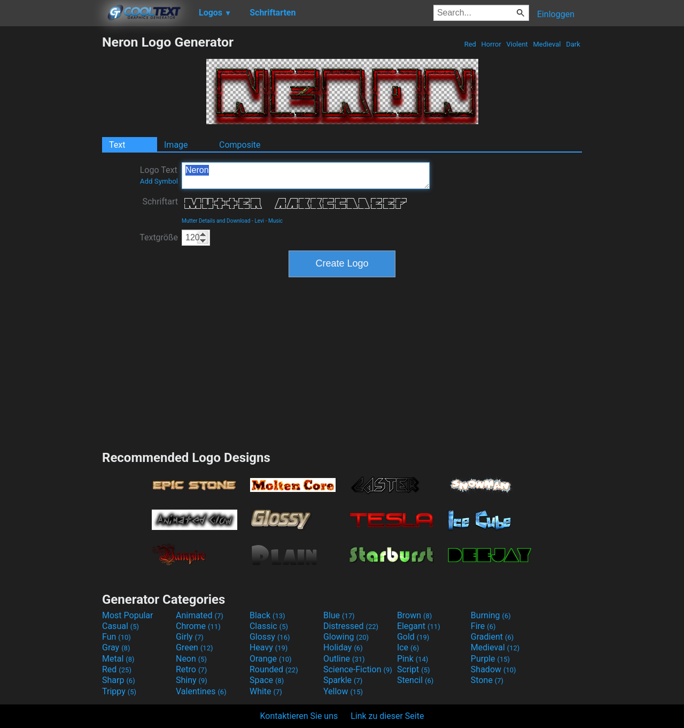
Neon (191, 659)
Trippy (119, 691)
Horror (491, 44)
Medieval (546, 44)
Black (267, 615)
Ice (408, 647)
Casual (120, 626)
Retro (191, 669)
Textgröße (158, 237)
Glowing (346, 637)
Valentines (201, 691)
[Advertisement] (51, 194)
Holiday (343, 647)
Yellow (343, 691)
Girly (190, 637)
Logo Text (159, 175)
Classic (269, 626)
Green (194, 647)
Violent (517, 44)
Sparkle (342, 680)
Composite (240, 145)
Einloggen (555, 14)
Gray (116, 647)
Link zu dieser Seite (387, 716)
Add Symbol (159, 181)
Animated (199, 615)
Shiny (191, 680)
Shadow (493, 669)
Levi (259, 221)
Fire (483, 626)
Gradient (492, 637)
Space (267, 680)
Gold (413, 637)
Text (117, 145)
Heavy (268, 647)
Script (413, 669)
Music (275, 221)
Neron (306, 175)
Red (470, 44)
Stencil (415, 680)
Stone (487, 680)
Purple (490, 659)
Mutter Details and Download (216, 221)
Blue (339, 615)
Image (176, 145)
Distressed (350, 626)
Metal (118, 659)
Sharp (118, 680)
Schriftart (160, 201)
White (266, 691)
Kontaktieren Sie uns (299, 716)
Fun (116, 637)
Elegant (418, 626)
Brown (414, 615)
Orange (271, 659)
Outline (344, 659)
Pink (413, 659)
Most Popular (127, 615)
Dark (573, 44)
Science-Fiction (357, 669)
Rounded (274, 669)
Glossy (270, 637)
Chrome (198, 626)
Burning (491, 615)
